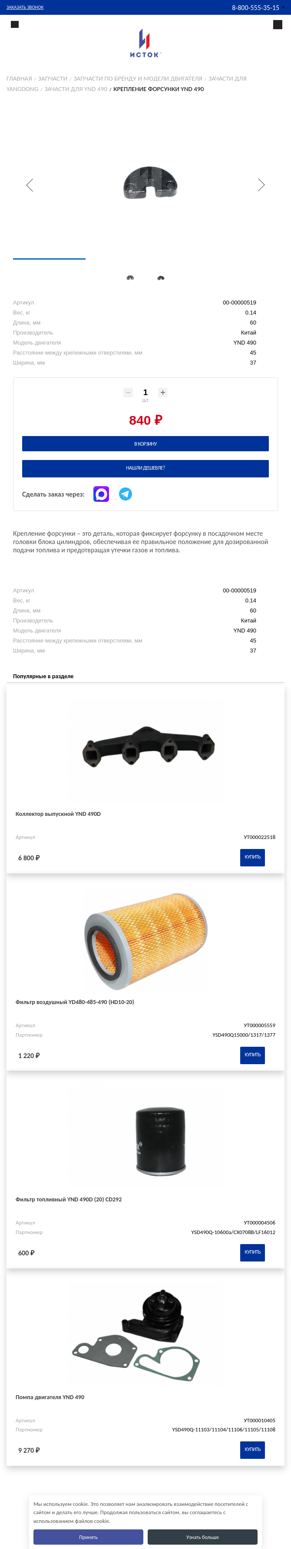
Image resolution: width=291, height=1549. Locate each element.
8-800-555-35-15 (255, 7)
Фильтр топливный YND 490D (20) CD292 (69, 1199)
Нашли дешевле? (145, 468)
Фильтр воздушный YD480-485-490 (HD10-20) (75, 1002)
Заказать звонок (25, 7)
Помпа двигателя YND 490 (50, 1397)
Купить (253, 857)
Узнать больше (202, 1537)
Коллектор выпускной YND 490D (58, 814)
